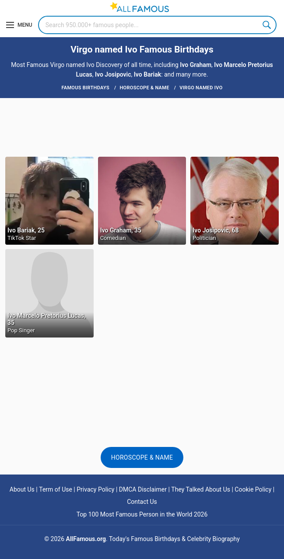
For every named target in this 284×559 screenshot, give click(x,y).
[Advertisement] (142, 126)
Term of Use (55, 489)
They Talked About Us (200, 489)
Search (267, 25)
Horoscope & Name (142, 457)
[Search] (157, 25)
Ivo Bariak (147, 74)
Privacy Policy (95, 489)
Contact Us (142, 501)
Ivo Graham (195, 64)
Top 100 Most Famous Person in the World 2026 (142, 514)
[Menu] (19, 25)
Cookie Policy (253, 489)
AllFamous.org (86, 538)
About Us (22, 489)
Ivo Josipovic (113, 74)
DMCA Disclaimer (143, 489)
